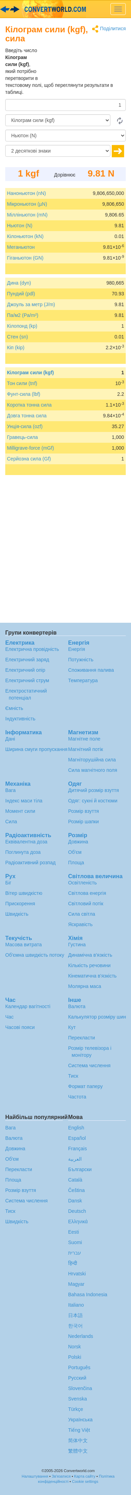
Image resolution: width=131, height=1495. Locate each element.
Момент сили (20, 811)
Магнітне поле (84, 739)
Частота (77, 1097)
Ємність (14, 708)
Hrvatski (77, 1273)
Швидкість (16, 914)
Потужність (80, 659)
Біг (8, 882)
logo (65, 9)
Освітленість (82, 882)
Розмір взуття (83, 811)
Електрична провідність (32, 649)
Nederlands (80, 1336)
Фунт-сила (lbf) (23, 394)
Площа (76, 862)
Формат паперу (85, 1086)
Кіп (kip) (15, 347)
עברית (74, 1253)
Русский (77, 1378)
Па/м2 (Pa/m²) (22, 315)
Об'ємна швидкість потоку (34, 955)
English (76, 1127)
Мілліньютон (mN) (27, 215)
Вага (10, 790)
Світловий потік (85, 903)
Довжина (78, 841)
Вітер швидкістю (23, 893)
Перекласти (81, 1037)
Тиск (73, 1076)
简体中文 (78, 1440)
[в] (65, 135)
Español (77, 1138)
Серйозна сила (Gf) (29, 458)
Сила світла (81, 914)
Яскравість (80, 924)
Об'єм (74, 852)
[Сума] (65, 105)
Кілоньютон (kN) (25, 236)
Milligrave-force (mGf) (30, 448)
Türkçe (75, 1409)
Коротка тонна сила (29, 405)
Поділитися (109, 29)
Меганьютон (21, 247)
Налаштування (35, 1476)
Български (80, 1169)
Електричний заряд (27, 659)
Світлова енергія (87, 893)
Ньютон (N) (19, 225)
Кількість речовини (89, 965)
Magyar (76, 1284)
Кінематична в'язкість (92, 976)
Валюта (77, 1006)
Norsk (74, 1346)
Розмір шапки (83, 821)
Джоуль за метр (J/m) (31, 304)
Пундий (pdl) (21, 293)
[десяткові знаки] (57, 151)
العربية (75, 1159)
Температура (83, 680)
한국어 (75, 1326)
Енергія (76, 649)
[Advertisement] (82, 64)
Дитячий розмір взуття (93, 790)
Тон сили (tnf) (22, 383)
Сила (11, 821)
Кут (72, 1027)
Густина (77, 944)
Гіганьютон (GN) (25, 258)
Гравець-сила (22, 437)
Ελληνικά (78, 1221)
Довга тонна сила (26, 415)
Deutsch (77, 1211)
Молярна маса (84, 986)
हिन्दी (72, 1263)
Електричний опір (25, 670)
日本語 (75, 1315)
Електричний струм (27, 680)
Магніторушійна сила (92, 759)
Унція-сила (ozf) (25, 426)
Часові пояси (20, 1027)
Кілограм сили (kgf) (30, 372)
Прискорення (20, 903)
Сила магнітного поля (92, 770)
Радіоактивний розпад (30, 862)
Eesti (73, 1232)
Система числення (89, 1065)
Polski (74, 1357)
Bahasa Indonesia (87, 1294)
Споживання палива (91, 670)
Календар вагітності (27, 1006)
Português (79, 1367)
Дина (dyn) (19, 283)
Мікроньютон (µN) (27, 204)
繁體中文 (78, 1451)
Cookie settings (85, 1481)
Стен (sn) (17, 337)
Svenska (77, 1399)
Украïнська (80, 1419)
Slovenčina (80, 1388)
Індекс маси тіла (23, 800)
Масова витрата (23, 944)
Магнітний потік (85, 749)
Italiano (76, 1305)
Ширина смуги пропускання (36, 749)
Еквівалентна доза (26, 841)
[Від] (57, 120)
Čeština (76, 1190)
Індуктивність (20, 718)
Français (77, 1148)
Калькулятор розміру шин (97, 1017)
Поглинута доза (23, 852)
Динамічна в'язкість (90, 955)
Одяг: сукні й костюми (92, 800)
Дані (10, 739)
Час (9, 1017)
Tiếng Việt (79, 1430)
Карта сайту (84, 1476)
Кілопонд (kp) (22, 326)
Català (75, 1180)
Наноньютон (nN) (26, 193)
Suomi (75, 1242)
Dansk (75, 1200)
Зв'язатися (61, 1476)
